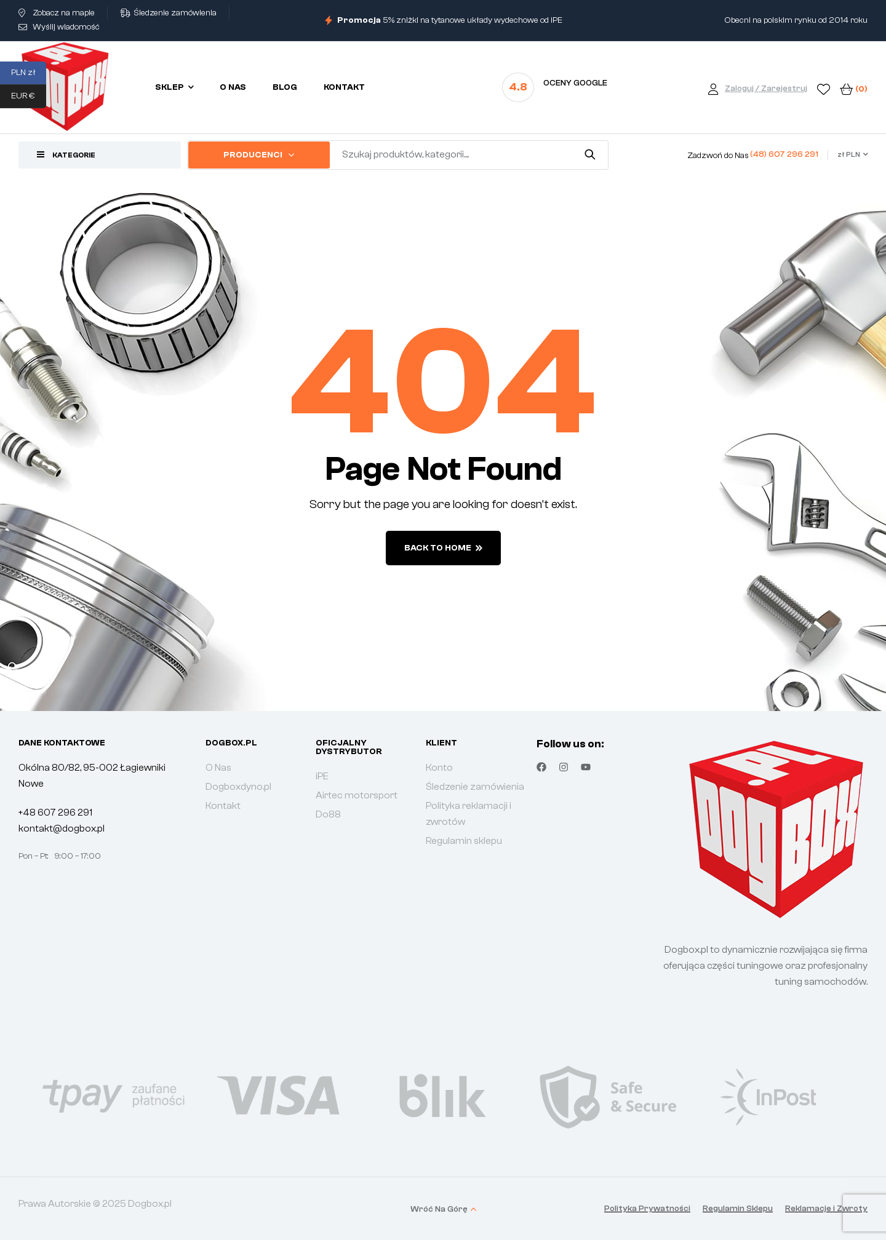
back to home (443, 548)
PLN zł (29, 73)
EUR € (28, 96)
